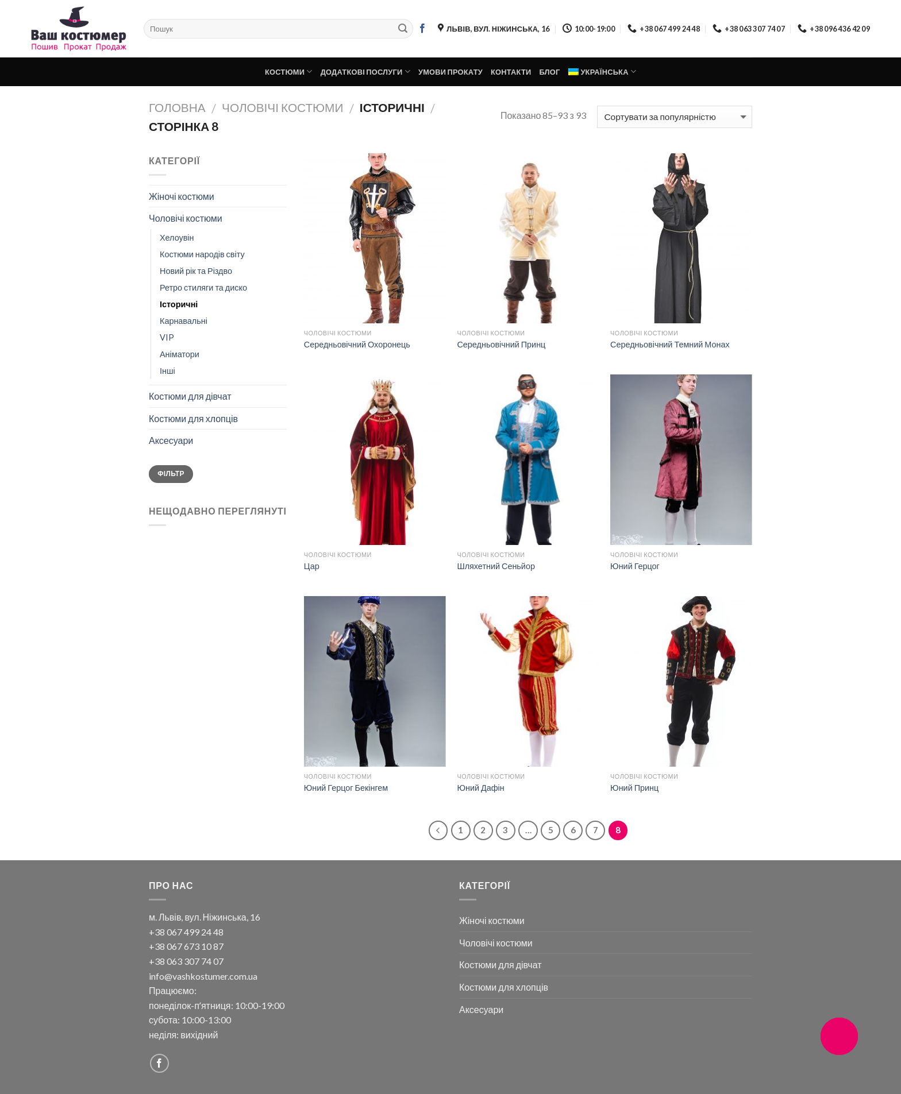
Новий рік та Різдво (196, 271)
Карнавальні (183, 321)
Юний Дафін (480, 788)
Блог (549, 71)
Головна (177, 107)
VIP (167, 337)
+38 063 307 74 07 (186, 961)
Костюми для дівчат (190, 396)
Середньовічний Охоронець (357, 344)
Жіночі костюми (181, 196)
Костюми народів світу (202, 254)
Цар (311, 566)
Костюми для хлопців (193, 418)
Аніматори (179, 354)
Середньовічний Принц (501, 344)
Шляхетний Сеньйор (495, 566)
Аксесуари (171, 440)
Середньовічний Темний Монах (670, 344)
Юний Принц (634, 788)
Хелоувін (177, 237)
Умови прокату (450, 71)
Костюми (289, 71)
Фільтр (170, 473)
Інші (167, 371)
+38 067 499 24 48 (186, 931)
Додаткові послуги (365, 71)
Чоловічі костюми (282, 107)
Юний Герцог (635, 566)
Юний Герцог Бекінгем (346, 788)
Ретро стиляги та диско (203, 287)
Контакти (511, 71)
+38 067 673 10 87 (186, 946)
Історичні (179, 304)
